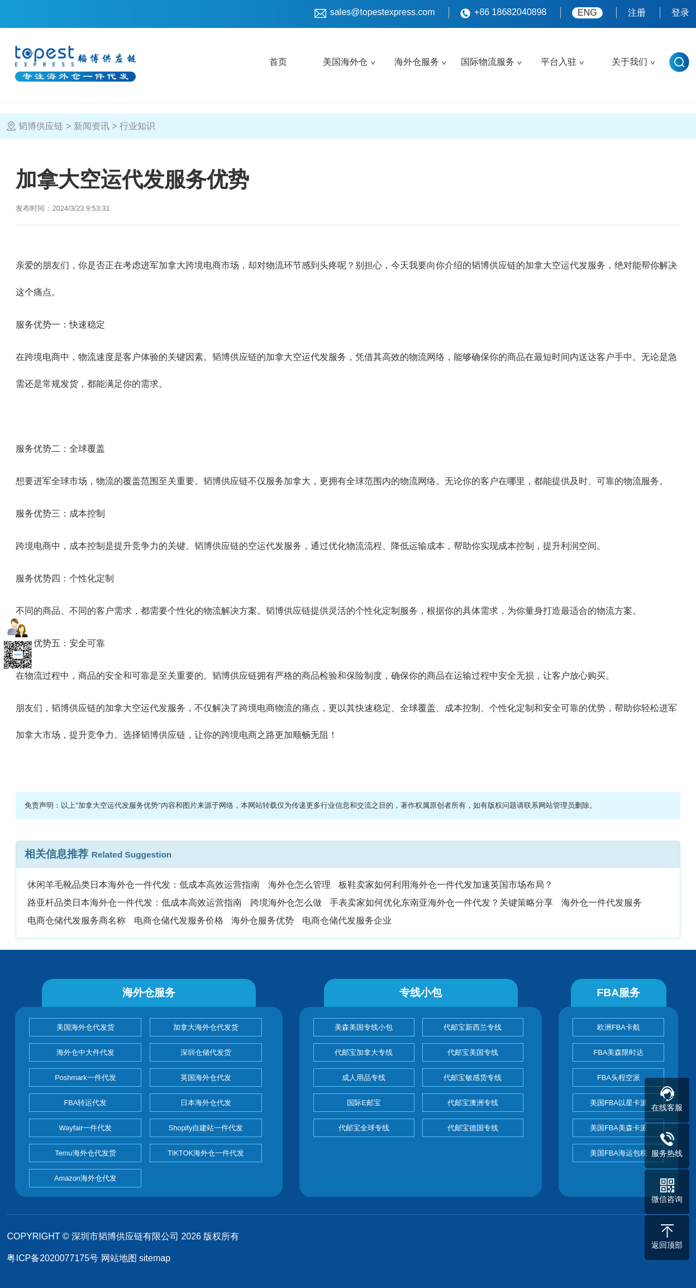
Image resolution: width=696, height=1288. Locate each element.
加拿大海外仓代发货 (206, 1027)
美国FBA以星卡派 (618, 1102)
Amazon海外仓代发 (85, 1178)
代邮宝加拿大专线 (364, 1052)
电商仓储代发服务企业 (347, 920)
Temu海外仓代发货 (85, 1153)
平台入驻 (558, 62)
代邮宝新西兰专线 (473, 1027)
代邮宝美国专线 (472, 1052)
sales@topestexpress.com (374, 12)
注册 (637, 12)
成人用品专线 (363, 1077)
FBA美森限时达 (618, 1052)
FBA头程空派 (618, 1077)
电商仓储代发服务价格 (178, 920)
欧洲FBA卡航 (618, 1027)
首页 (278, 62)
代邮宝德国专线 (472, 1128)
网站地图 (119, 1258)
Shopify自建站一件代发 (206, 1128)
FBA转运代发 (85, 1102)
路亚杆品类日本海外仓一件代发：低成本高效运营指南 (134, 902)
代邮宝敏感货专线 (473, 1077)
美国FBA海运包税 (618, 1153)
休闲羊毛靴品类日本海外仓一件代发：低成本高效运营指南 (143, 884)
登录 (680, 12)
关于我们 (629, 62)
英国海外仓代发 (205, 1077)
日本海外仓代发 (205, 1102)
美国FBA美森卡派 (618, 1128)
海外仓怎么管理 (299, 884)
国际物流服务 (487, 62)
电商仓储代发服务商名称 (76, 920)
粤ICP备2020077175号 (52, 1258)
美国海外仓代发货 (85, 1027)
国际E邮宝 (364, 1102)
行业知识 (137, 126)
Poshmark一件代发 (85, 1077)
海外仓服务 (416, 62)
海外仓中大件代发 (85, 1052)
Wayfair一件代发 (85, 1128)
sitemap (154, 1258)
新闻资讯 (91, 126)
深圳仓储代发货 (205, 1052)
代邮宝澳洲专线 (472, 1102)
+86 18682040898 (503, 12)
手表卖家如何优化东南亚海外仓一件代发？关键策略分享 (441, 902)
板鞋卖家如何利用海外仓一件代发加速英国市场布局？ (446, 884)
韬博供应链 (40, 126)
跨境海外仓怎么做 (286, 902)
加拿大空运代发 (556, 265)
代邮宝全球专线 (364, 1128)
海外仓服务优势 (262, 920)
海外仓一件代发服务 (601, 902)
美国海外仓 (345, 62)
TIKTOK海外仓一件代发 (206, 1153)
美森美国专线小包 (364, 1027)
